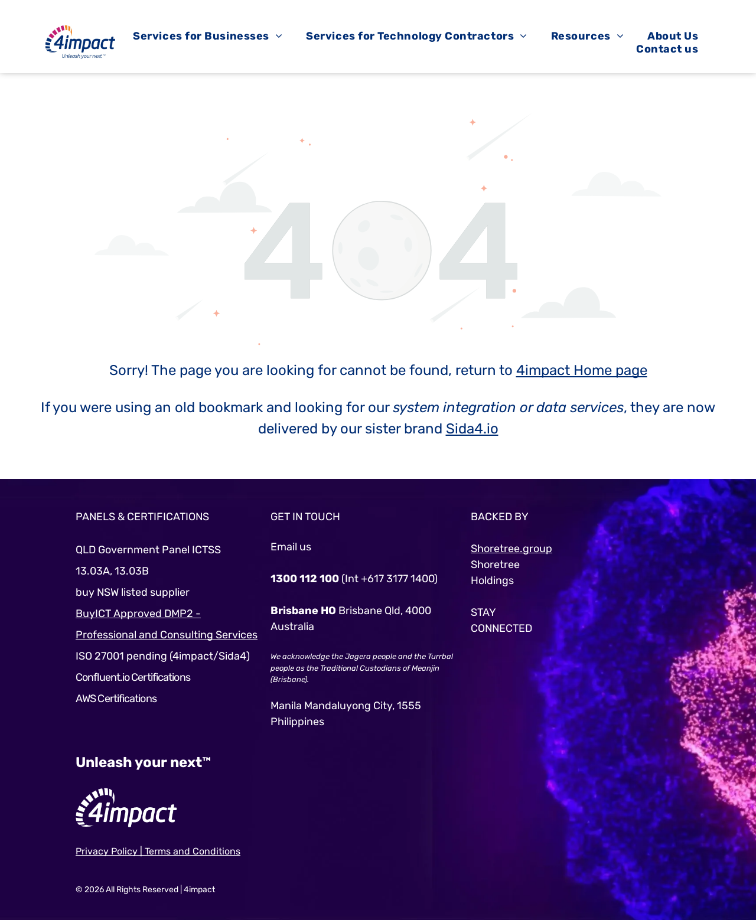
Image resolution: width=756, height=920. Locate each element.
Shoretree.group (511, 548)
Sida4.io (472, 428)
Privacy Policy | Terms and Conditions (158, 851)
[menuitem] (207, 36)
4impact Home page (581, 370)
